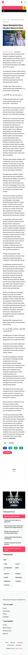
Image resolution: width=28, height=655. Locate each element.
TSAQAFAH (18, 581)
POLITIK (17, 564)
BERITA (17, 568)
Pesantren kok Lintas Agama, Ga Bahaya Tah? (12, 521)
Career (5, 608)
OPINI (5, 564)
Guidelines (6, 617)
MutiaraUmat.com (8, 52)
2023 (9, 19)
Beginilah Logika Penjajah (11, 516)
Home (6, 642)
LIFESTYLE (6, 585)
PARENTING (7, 581)
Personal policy (7, 630)
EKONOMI (17, 573)
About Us (12, 642)
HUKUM (6, 577)
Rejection (5, 633)
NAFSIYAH (11, 443)
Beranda (4, 19)
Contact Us (20, 642)
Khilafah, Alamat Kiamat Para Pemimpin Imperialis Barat (11, 532)
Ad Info (5, 625)
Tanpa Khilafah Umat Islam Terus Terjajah (12, 549)
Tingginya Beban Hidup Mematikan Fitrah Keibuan (13, 538)
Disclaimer (19, 645)
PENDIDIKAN (18, 577)
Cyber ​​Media (6, 611)
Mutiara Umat (18, 648)
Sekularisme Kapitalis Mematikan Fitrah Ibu (12, 543)
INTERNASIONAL (8, 569)
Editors (5, 614)
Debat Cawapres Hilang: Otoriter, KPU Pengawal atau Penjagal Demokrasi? (13, 526)
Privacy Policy (10, 645)
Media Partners (7, 628)
